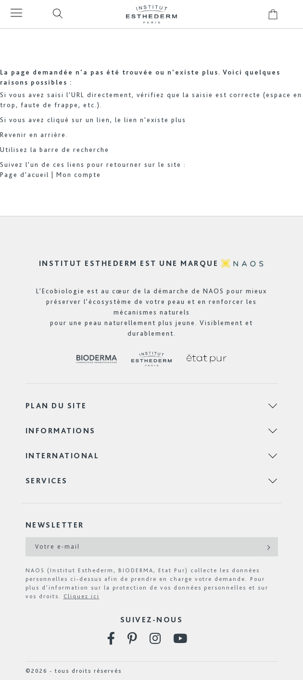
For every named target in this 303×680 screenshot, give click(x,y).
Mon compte (78, 174)
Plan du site (56, 405)
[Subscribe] (267, 546)
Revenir (13, 135)
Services (46, 480)
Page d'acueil (24, 174)
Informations (60, 430)
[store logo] (151, 14)
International (62, 455)
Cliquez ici (81, 596)
